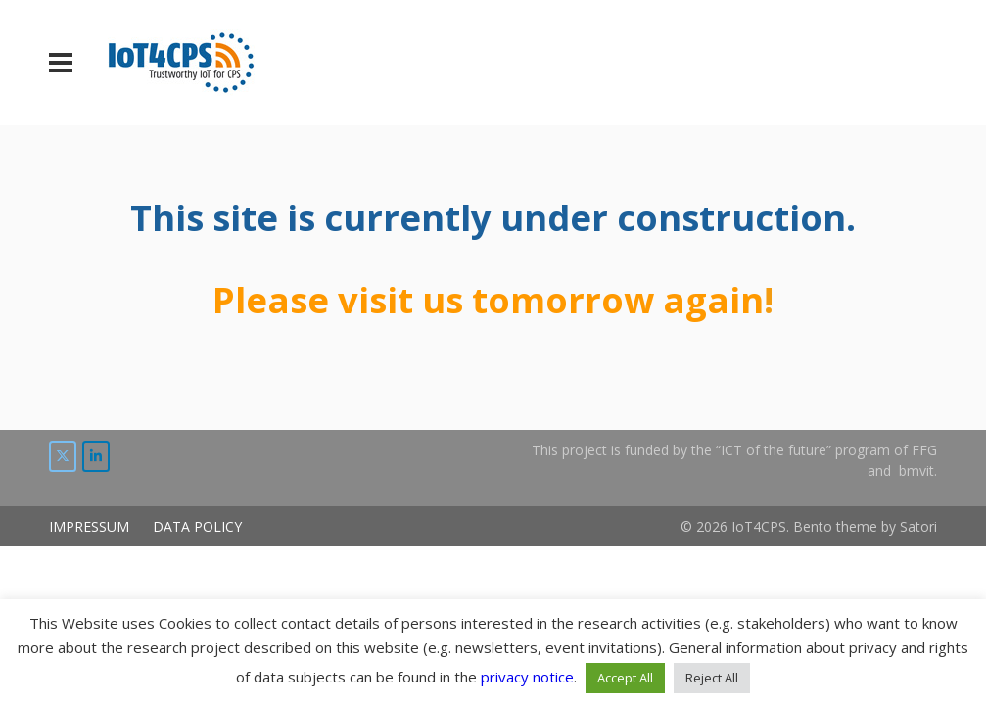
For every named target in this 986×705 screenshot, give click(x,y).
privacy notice (527, 676)
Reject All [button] (711, 677)
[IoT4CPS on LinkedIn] (96, 456)
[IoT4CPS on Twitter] (62, 456)
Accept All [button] (625, 677)
